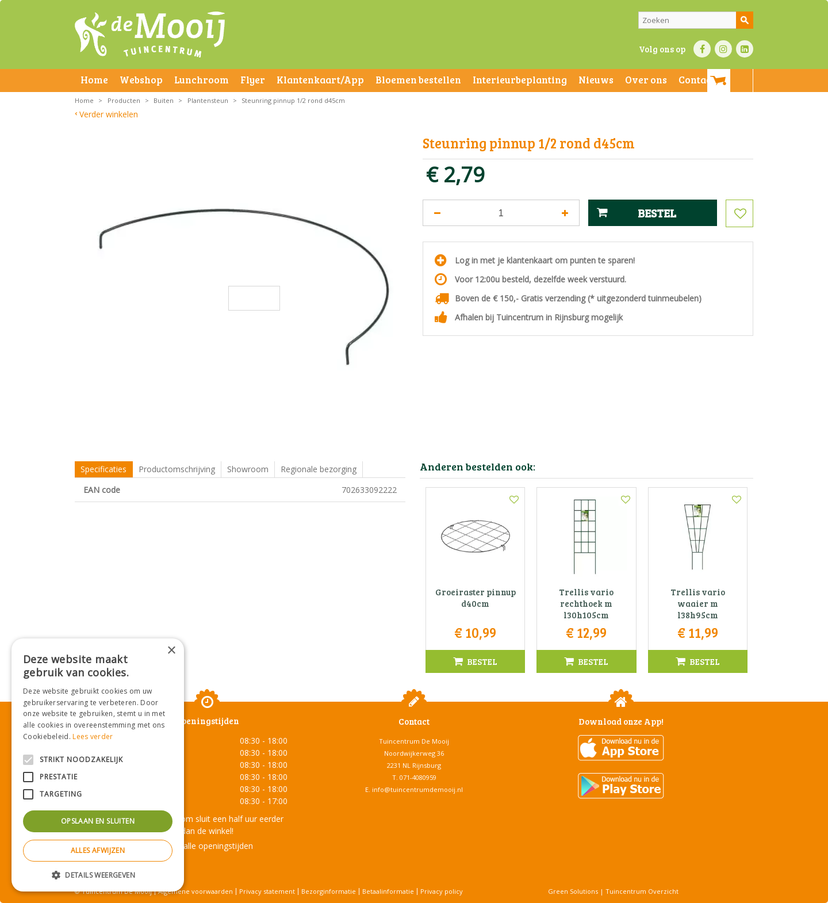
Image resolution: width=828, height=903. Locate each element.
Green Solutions (573, 891)
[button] (97, 874)
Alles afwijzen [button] (98, 850)
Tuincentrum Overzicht (641, 891)
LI (744, 49)
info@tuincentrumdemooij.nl (417, 789)
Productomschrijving (177, 469)
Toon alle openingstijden (207, 845)
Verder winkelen (108, 114)
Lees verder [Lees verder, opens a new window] (92, 736)
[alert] (98, 764)
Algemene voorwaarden (195, 891)
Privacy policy (441, 891)
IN (723, 49)
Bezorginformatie (328, 891)
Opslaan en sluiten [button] (98, 821)
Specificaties (103, 469)
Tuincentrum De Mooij (414, 741)
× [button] (171, 650)
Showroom (248, 469)
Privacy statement (267, 891)
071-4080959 (418, 777)
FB (702, 49)
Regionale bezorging (318, 469)
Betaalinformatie (388, 891)
